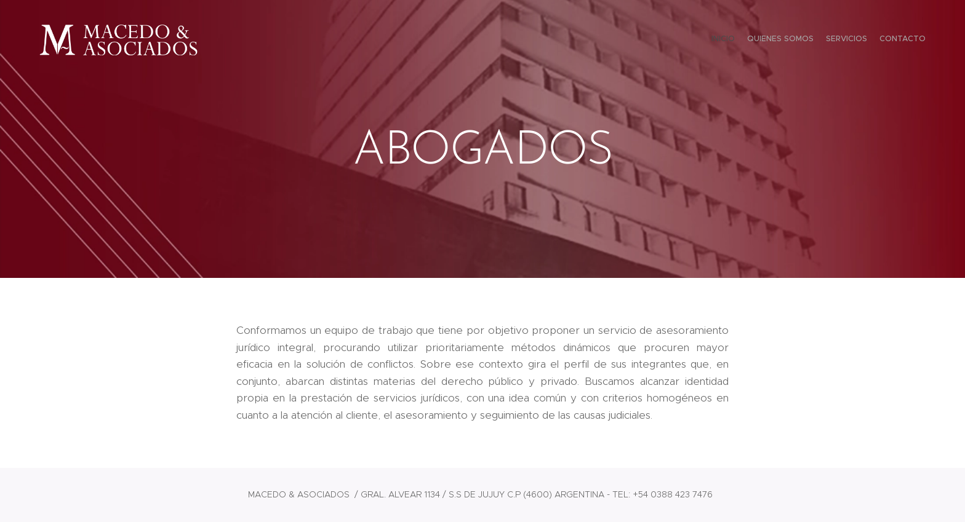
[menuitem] (890, 40)
